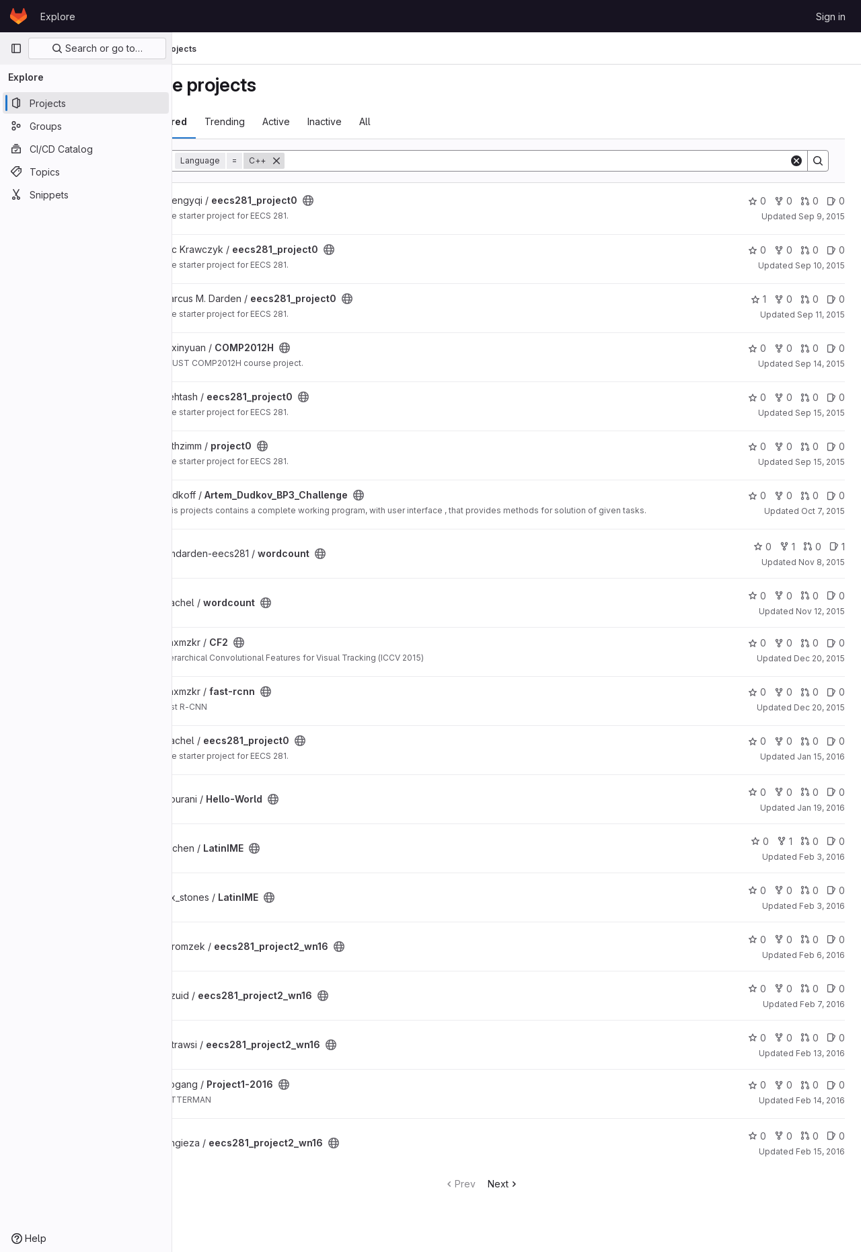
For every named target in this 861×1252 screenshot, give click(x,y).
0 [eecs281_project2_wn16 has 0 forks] (783, 947)
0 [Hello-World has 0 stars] (757, 800)
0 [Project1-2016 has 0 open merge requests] (809, 1093)
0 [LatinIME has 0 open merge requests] (809, 849)
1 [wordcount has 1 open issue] (837, 554)
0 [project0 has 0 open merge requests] (809, 446)
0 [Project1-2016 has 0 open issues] (836, 1093)
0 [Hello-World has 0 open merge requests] (809, 800)
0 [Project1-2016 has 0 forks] (783, 1093)
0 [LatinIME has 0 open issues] (836, 849)
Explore (57, 16)
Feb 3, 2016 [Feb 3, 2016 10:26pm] (822, 914)
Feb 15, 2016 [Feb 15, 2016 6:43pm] (820, 1159)
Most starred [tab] (227, 121)
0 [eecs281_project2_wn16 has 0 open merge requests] (809, 947)
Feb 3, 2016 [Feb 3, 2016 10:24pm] (822, 865)
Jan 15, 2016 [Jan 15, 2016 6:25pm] (821, 765)
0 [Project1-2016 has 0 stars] (757, 1093)
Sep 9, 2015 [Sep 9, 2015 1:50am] (821, 216)
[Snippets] (86, 194)
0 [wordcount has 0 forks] (783, 604)
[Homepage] (18, 16)
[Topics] (86, 171)
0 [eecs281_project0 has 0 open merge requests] (809, 201)
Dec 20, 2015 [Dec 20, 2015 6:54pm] (819, 715)
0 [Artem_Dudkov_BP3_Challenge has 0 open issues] (836, 495)
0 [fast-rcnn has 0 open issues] (836, 700)
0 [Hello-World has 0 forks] (783, 800)
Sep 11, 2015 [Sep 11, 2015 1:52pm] (821, 314)
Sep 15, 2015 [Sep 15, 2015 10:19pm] (820, 462)
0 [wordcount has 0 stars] (762, 554)
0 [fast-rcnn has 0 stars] (757, 700)
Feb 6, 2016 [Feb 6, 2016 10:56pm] (822, 963)
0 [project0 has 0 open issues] (836, 446)
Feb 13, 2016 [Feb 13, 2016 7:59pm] (820, 1061)
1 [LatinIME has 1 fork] (784, 849)
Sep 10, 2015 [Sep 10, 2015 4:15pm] (820, 265)
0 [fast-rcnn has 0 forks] (783, 700)
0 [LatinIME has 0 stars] (760, 849)
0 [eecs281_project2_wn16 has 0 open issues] (836, 947)
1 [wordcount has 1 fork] (787, 554)
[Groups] (86, 126)
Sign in (831, 16)
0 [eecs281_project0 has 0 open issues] (836, 201)
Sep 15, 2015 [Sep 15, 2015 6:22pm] (820, 413)
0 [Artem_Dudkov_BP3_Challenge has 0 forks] (783, 495)
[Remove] (347, 161)
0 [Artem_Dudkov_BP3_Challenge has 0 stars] (757, 495)
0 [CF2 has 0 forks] (783, 651)
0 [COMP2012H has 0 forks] (783, 348)
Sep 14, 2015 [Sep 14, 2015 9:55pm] (820, 364)
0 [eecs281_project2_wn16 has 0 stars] (757, 947)
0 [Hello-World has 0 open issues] (836, 800)
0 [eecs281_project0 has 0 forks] (783, 201)
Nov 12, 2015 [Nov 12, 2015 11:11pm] (820, 619)
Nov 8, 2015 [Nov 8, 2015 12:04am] (821, 570)
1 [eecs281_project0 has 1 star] (758, 299)
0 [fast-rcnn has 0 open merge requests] (809, 700)
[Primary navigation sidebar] (16, 48)
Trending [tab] (295, 121)
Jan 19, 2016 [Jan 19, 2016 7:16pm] (821, 816)
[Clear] (796, 161)
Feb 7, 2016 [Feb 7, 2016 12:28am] (822, 1012)
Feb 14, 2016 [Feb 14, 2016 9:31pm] (820, 1108)
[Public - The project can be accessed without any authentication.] (378, 200)
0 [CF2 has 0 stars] (757, 651)
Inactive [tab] (395, 121)
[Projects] (86, 103)
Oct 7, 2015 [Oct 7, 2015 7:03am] (823, 511)
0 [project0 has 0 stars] (757, 446)
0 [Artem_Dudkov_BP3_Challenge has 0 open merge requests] (809, 495)
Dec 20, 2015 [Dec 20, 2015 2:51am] (819, 666)
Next (538, 1192)
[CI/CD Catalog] (86, 148)
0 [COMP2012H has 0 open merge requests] (809, 348)
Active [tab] (347, 121)
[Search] (572, 161)
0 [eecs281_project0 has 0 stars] (757, 201)
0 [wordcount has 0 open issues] (836, 604)
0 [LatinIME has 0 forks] (783, 898)
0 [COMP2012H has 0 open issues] (836, 348)
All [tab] (435, 121)
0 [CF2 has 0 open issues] (836, 651)
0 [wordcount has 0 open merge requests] (812, 554)
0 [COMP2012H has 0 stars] (757, 348)
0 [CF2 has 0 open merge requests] (809, 651)
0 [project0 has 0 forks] (783, 446)
